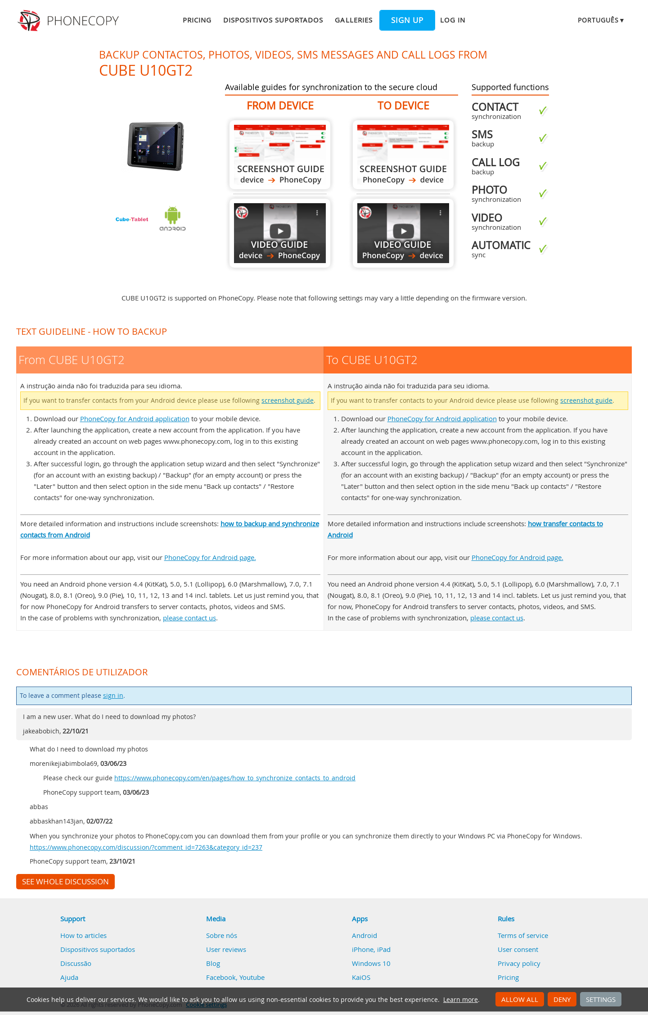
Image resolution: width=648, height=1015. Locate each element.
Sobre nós (221, 935)
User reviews (226, 949)
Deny (562, 999)
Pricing (197, 19)
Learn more (460, 1000)
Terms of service (523, 935)
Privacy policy (519, 963)
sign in (113, 696)
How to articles (83, 935)
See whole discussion (65, 882)
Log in (452, 19)
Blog (213, 963)
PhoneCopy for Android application (134, 418)
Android (364, 935)
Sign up (407, 20)
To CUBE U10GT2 (403, 154)
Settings (601, 999)
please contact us (189, 617)
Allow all (519, 999)
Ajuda (69, 977)
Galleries (353, 19)
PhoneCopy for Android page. (210, 557)
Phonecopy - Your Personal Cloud (69, 20)
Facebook (221, 977)
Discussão (75, 963)
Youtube (252, 977)
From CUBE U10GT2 (280, 154)
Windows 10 (371, 963)
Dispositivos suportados (273, 19)
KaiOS (361, 977)
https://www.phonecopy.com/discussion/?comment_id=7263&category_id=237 (146, 847)
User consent (518, 949)
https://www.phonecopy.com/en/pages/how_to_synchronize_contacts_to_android (235, 778)
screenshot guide (287, 400)
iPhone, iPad (371, 949)
